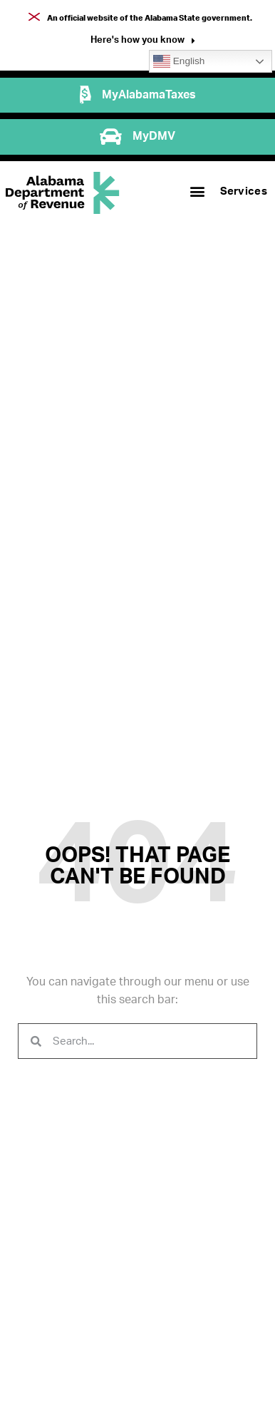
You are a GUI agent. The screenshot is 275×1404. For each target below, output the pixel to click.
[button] (142, 41)
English (178, 61)
